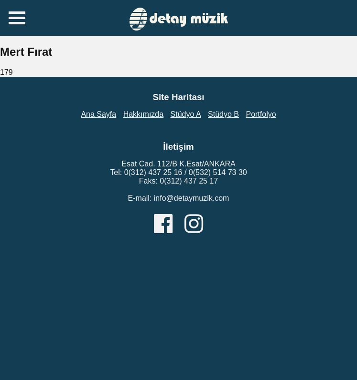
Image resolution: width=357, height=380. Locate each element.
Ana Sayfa (98, 114)
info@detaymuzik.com (191, 198)
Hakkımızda (143, 114)
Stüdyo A (186, 114)
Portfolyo (261, 114)
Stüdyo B (223, 114)
